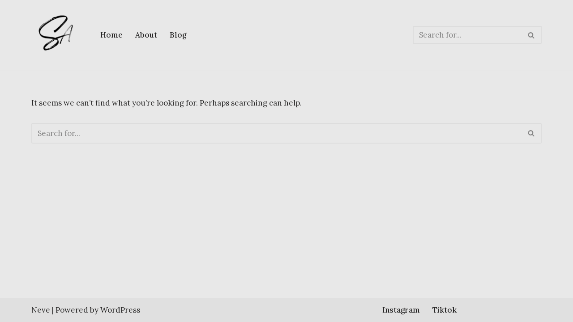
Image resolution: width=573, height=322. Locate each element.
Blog (178, 35)
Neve (40, 310)
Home (111, 35)
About (146, 35)
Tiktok (444, 310)
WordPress (120, 310)
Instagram (401, 310)
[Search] (467, 35)
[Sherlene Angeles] (58, 35)
